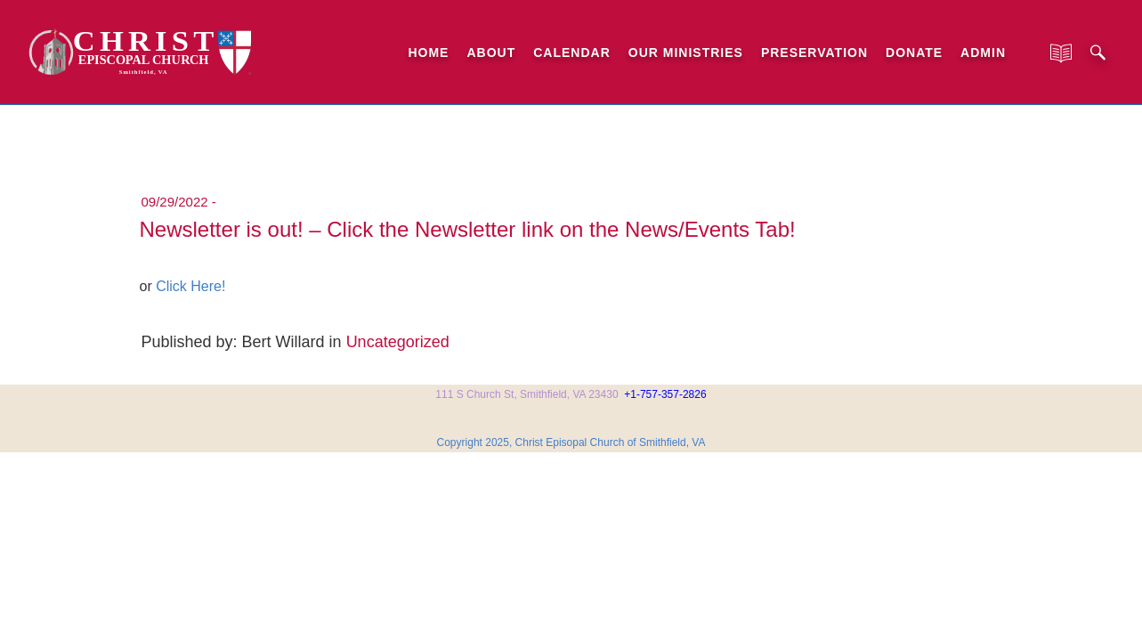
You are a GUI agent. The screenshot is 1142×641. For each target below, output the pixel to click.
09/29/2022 (175, 201)
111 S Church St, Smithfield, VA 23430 (526, 394)
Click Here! (190, 286)
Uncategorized (398, 342)
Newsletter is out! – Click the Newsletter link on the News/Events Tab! (468, 229)
